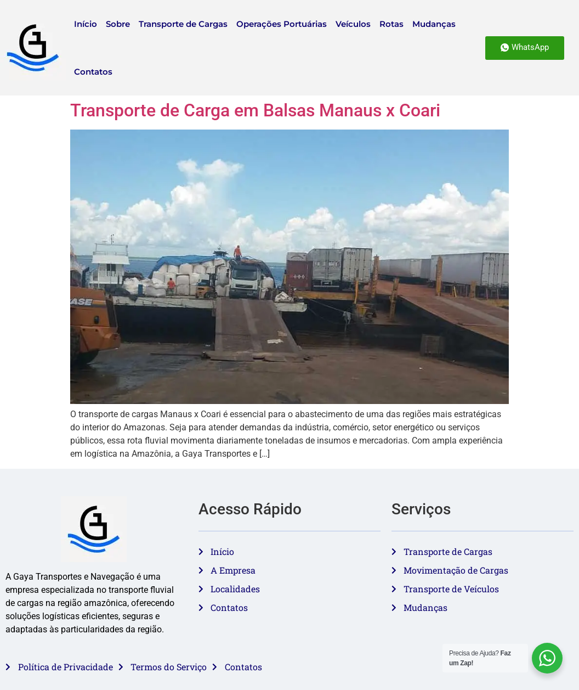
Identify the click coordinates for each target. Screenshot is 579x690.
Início (85, 24)
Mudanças (434, 24)
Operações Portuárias (281, 24)
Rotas (391, 24)
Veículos (353, 24)
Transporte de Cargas (183, 24)
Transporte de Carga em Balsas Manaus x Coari (255, 110)
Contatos (93, 71)
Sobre (118, 24)
